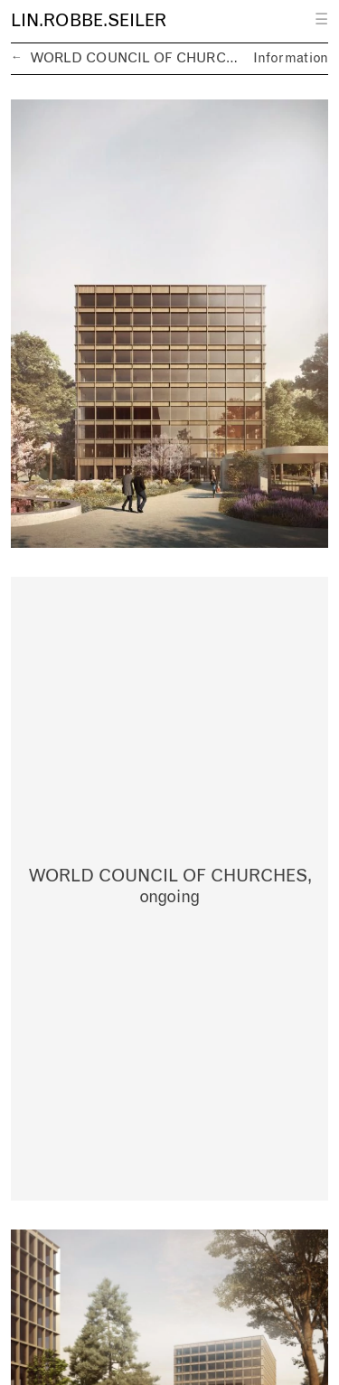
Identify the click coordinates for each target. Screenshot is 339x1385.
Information (290, 58)
